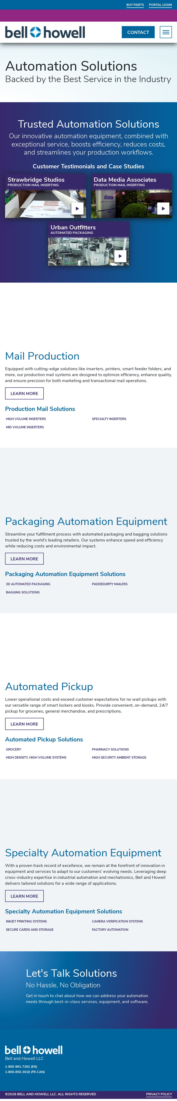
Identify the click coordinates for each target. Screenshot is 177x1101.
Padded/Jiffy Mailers (111, 585)
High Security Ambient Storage (121, 760)
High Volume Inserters (27, 420)
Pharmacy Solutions (112, 751)
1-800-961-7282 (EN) (23, 1069)
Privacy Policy (158, 1096)
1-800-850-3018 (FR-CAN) (27, 1074)
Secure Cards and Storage (31, 933)
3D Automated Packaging (30, 585)
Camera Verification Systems (119, 924)
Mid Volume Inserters (26, 428)
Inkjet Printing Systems (28, 924)
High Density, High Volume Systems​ (38, 760)
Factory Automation (111, 933)
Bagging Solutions (24, 594)
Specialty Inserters (110, 420)
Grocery (14, 751)
